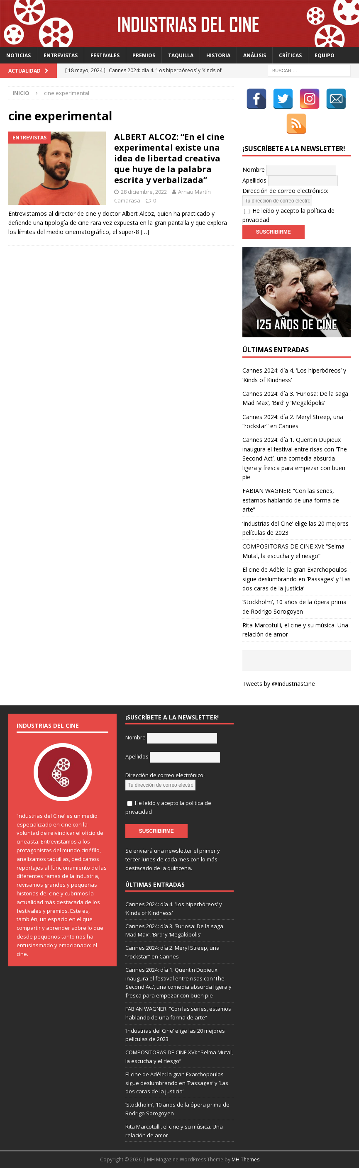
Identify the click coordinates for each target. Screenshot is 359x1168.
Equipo (325, 55)
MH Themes (245, 1159)
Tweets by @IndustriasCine (278, 684)
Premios (143, 55)
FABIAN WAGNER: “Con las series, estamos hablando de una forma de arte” (290, 500)
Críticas (290, 55)
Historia (218, 55)
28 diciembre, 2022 (144, 191)
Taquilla (180, 55)
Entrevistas (61, 55)
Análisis (254, 55)
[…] (145, 232)
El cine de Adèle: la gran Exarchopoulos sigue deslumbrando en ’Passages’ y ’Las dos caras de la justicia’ (296, 579)
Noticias (18, 55)
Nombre (253, 169)
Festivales (105, 55)
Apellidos (254, 180)
